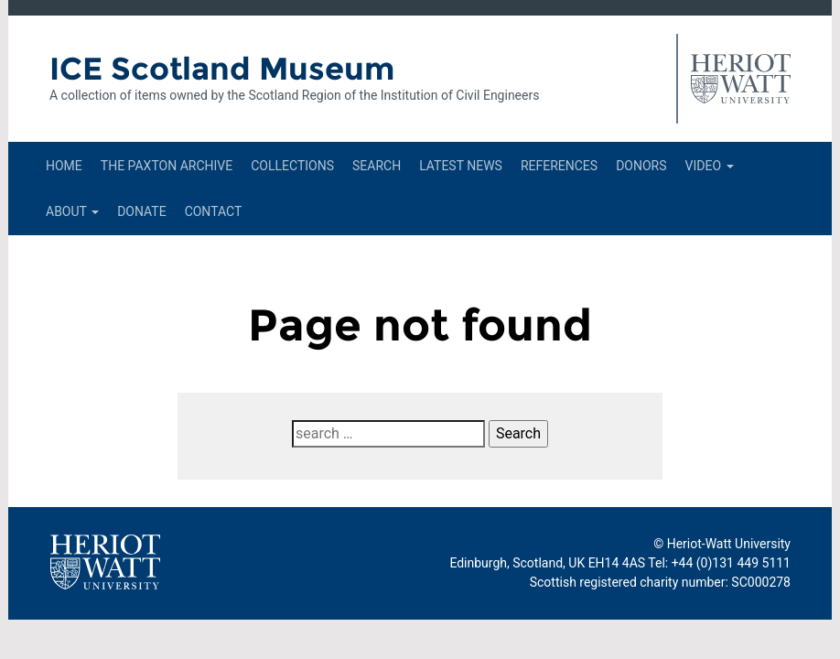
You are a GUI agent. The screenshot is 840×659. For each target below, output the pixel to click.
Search (376, 165)
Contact (213, 211)
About (72, 211)
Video (709, 165)
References (559, 165)
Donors (641, 165)
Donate (142, 211)
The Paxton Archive (166, 165)
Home (64, 165)
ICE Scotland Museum (221, 68)
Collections (292, 165)
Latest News (460, 165)
